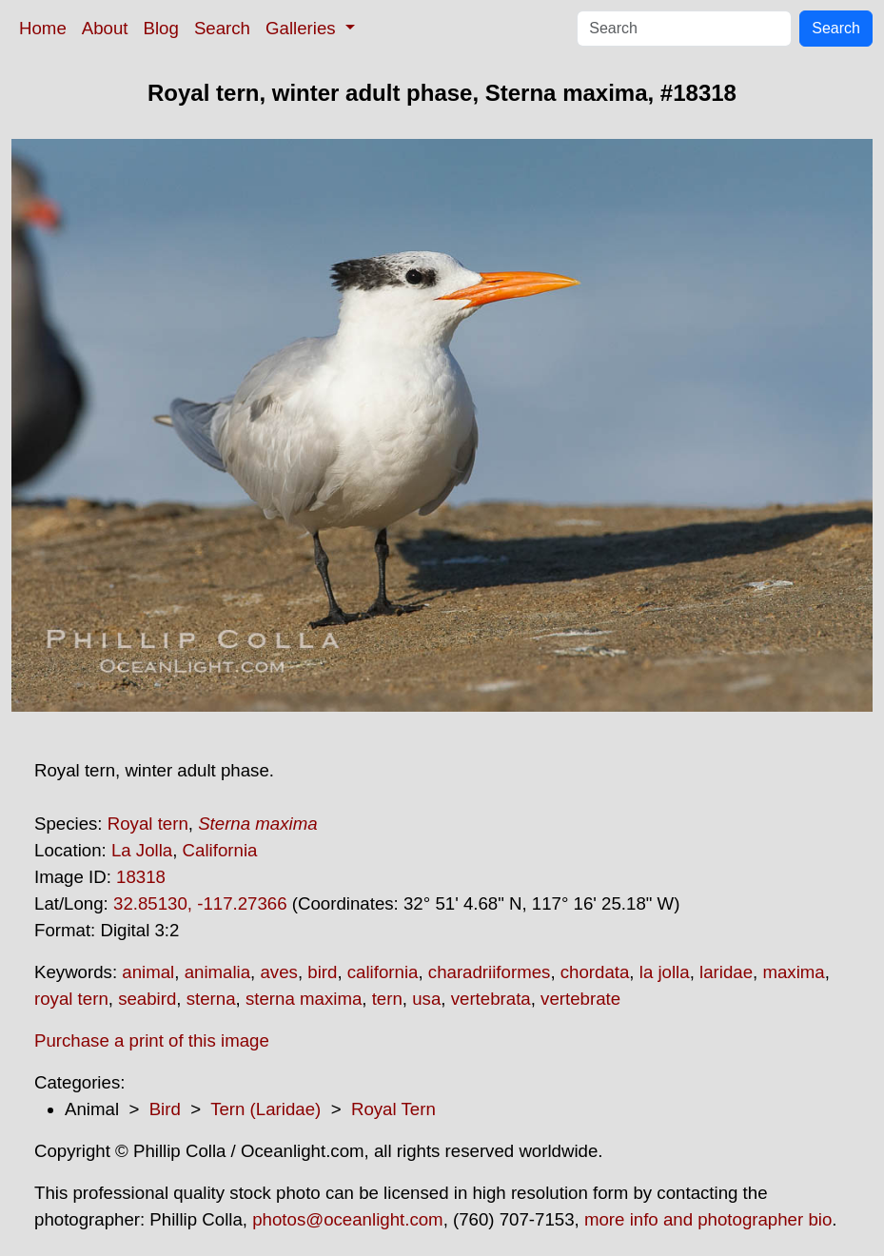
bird (322, 972)
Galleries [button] (303, 28)
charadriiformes (489, 972)
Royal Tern (393, 1109)
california (383, 972)
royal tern (71, 999)
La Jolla (141, 850)
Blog (161, 28)
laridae (726, 972)
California (220, 850)
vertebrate (580, 999)
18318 (141, 877)
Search (222, 28)
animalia (217, 972)
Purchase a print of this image (151, 1040)
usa (426, 999)
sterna (211, 999)
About (105, 28)
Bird (165, 1109)
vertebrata (491, 999)
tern (387, 999)
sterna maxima (304, 999)
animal (148, 972)
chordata (595, 972)
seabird (147, 999)
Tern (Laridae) (265, 1109)
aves (278, 972)
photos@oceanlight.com (347, 1219)
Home (43, 28)
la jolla (664, 972)
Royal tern (148, 824)
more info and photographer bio (708, 1219)
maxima (793, 972)
